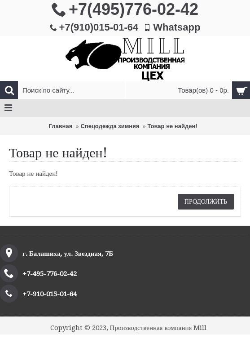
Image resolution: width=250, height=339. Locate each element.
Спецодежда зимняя (109, 126)
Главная (60, 126)
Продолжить (205, 201)
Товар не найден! (172, 126)
